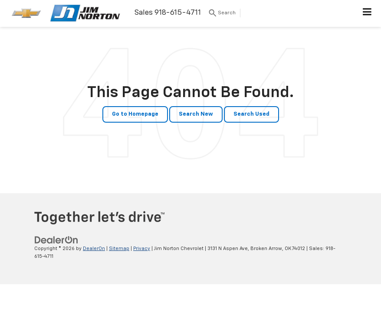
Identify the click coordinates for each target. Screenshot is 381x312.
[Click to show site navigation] (367, 13)
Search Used (251, 114)
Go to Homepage (135, 114)
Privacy (141, 248)
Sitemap (119, 248)
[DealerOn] (56, 240)
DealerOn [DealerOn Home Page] (94, 248)
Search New (196, 114)
